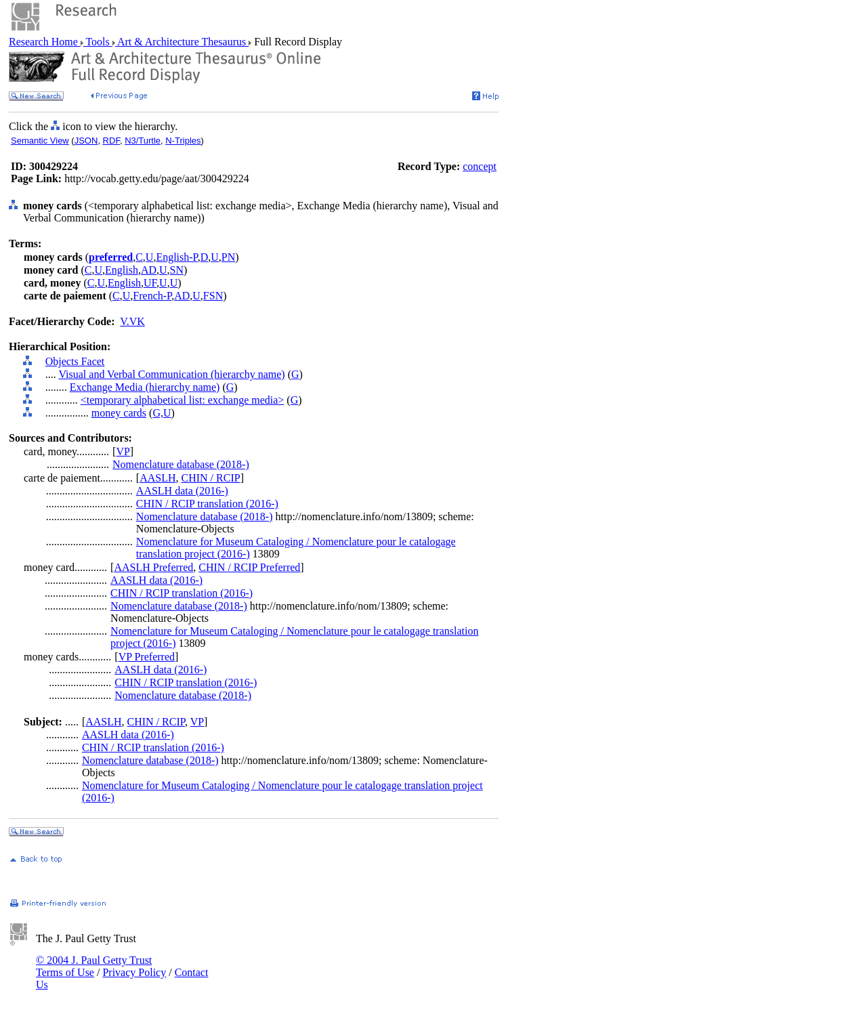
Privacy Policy (134, 972)
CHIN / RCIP (211, 478)
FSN (213, 295)
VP (122, 451)
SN (177, 270)
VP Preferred (147, 656)
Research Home (45, 41)
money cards (118, 413)
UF (150, 283)
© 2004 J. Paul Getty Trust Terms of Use (94, 966)
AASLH (157, 478)
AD (148, 270)
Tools (97, 41)
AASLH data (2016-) (182, 490)
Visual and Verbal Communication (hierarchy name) (171, 374)
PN (228, 257)
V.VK (132, 321)
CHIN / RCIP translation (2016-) (207, 503)
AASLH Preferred (153, 567)
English (121, 270)
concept (479, 166)
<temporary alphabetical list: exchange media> (182, 400)
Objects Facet (75, 361)
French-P (152, 295)
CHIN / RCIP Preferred (249, 567)
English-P (176, 257)
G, (157, 413)
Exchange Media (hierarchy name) (145, 387)
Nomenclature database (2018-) (180, 464)
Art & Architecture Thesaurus (182, 41)
